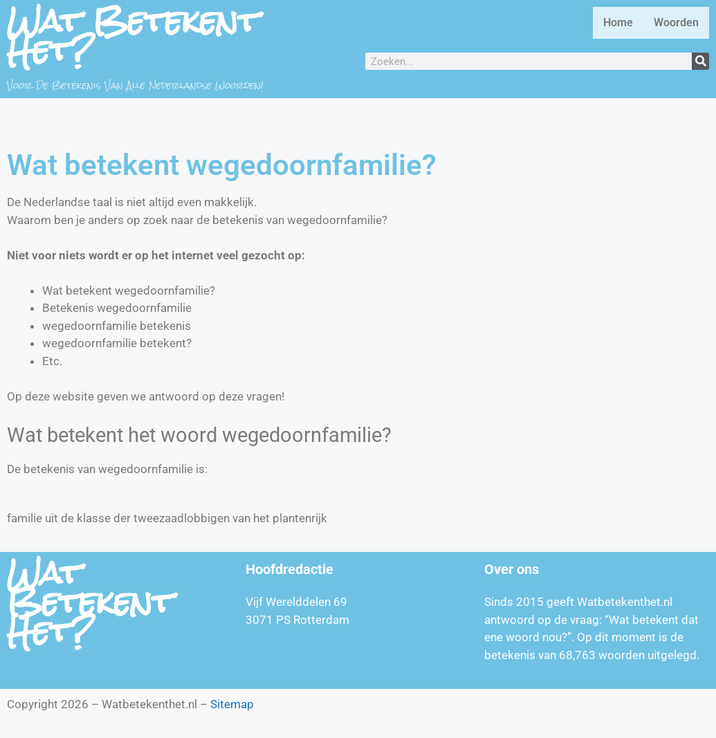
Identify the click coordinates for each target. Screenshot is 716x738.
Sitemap (232, 704)
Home (618, 22)
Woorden (676, 22)
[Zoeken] (700, 61)
